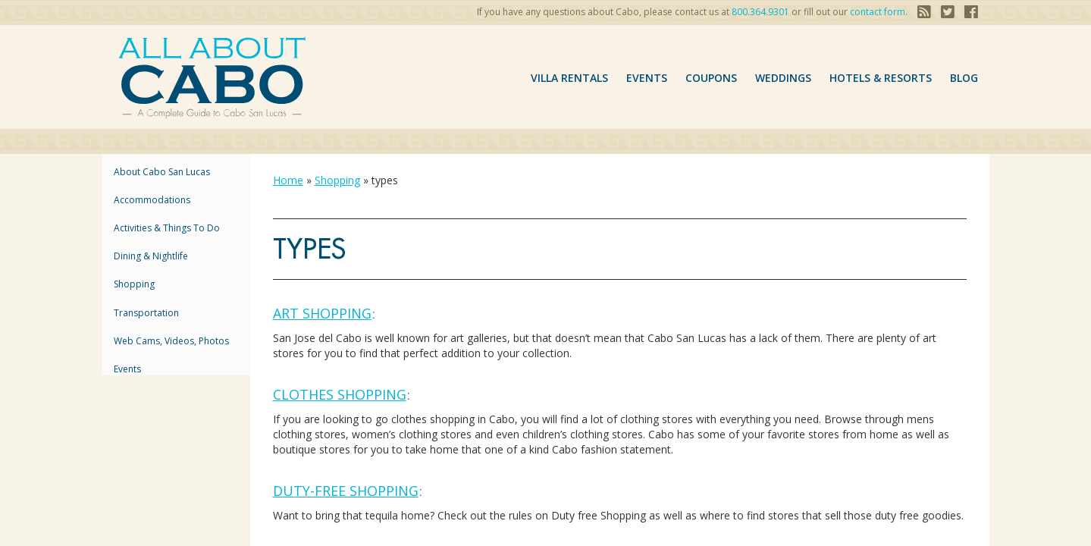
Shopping (134, 284)
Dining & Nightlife (151, 255)
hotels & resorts (880, 78)
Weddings (783, 78)
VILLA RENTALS (569, 78)
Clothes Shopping (339, 394)
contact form (877, 11)
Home (288, 180)
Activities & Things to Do (167, 227)
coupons (711, 78)
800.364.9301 (760, 11)
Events (646, 78)
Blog (964, 78)
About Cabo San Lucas (162, 171)
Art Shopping (322, 313)
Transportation (146, 312)
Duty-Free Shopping (346, 491)
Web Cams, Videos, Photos (171, 340)
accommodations (152, 199)
